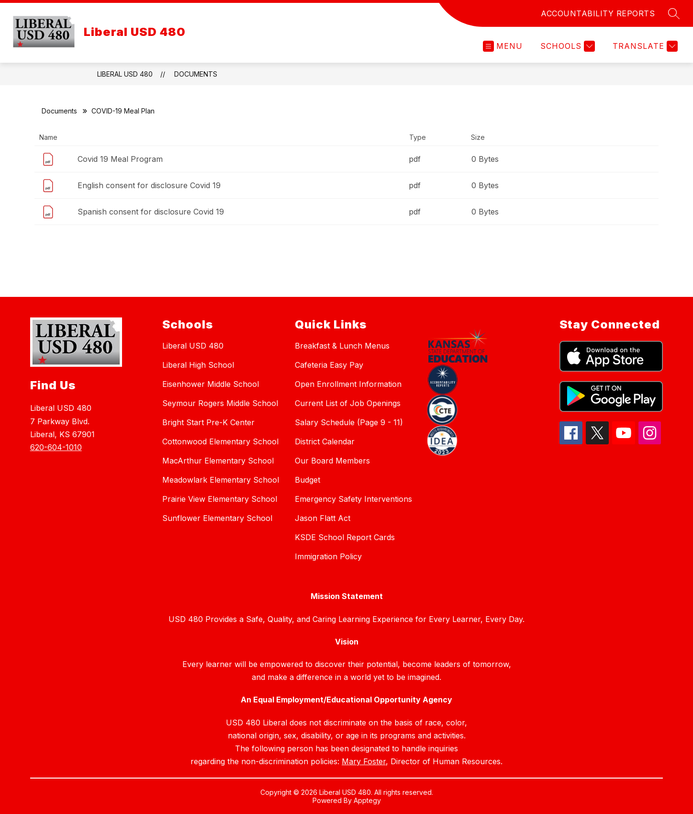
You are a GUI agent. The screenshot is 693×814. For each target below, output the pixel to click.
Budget (307, 480)
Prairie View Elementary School (219, 499)
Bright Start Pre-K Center (208, 422)
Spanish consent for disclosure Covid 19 (151, 211)
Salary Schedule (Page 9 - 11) (349, 422)
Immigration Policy (328, 556)
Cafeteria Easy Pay (329, 365)
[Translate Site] (644, 46)
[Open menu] (503, 46)
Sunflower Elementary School (217, 518)
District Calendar (325, 441)
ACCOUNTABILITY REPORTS (598, 13)
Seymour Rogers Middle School (220, 403)
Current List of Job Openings (348, 403)
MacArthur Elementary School (218, 460)
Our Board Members (332, 460)
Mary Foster (364, 761)
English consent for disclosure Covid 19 (149, 185)
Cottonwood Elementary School (220, 441)
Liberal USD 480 (125, 74)
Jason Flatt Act (322, 518)
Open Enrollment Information (348, 384)
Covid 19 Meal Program (120, 159)
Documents (195, 74)
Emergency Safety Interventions (353, 499)
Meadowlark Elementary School (220, 480)
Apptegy (367, 800)
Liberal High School (198, 365)
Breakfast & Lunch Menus (342, 345)
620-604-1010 (56, 447)
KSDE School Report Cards (345, 537)
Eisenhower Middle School (210, 384)
